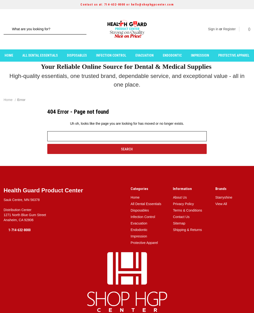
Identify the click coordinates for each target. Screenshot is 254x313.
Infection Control (111, 46)
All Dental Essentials (40, 46)
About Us (180, 188)
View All (221, 195)
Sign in (213, 25)
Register (229, 25)
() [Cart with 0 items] (246, 24)
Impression (200, 46)
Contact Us (181, 208)
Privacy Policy (183, 195)
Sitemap (179, 214)
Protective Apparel (233, 46)
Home (9, 46)
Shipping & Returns (187, 221)
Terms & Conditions (187, 201)
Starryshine (223, 188)
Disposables (77, 46)
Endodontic (172, 46)
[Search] (9, 24)
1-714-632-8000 (19, 221)
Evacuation (144, 46)
